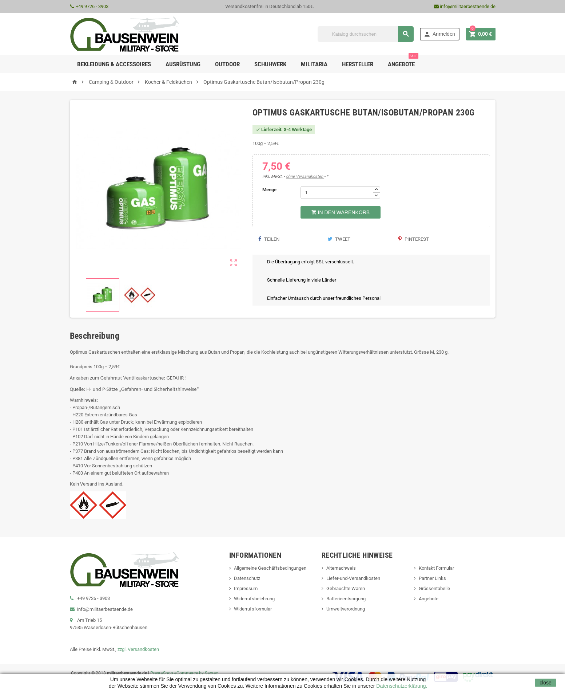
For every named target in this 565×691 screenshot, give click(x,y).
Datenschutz (247, 578)
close (546, 683)
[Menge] (337, 192)
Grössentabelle (434, 588)
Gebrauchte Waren (345, 588)
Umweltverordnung (345, 609)
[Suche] (366, 34)
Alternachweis (341, 568)
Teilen (268, 239)
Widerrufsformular (253, 609)
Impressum (246, 588)
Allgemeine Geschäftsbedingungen (270, 568)
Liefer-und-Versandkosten (353, 578)
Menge (269, 189)
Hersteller (357, 64)
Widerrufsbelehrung (254, 598)
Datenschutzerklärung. (401, 686)
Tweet (338, 239)
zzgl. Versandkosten (138, 649)
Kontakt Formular (436, 568)
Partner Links (432, 578)
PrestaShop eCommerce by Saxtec (184, 673)
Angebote (403, 61)
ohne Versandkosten (305, 176)
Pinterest (413, 239)
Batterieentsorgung (346, 598)
